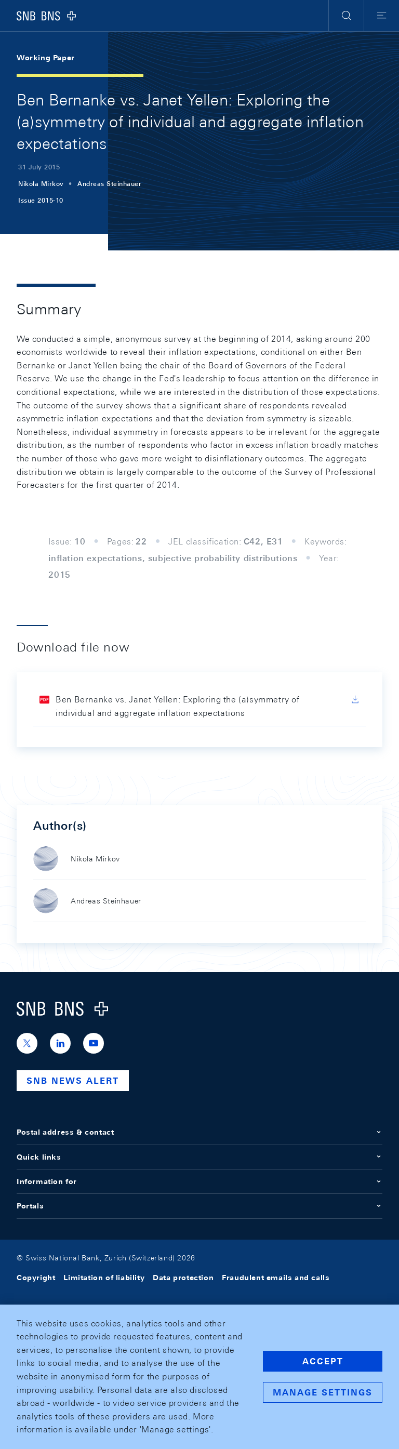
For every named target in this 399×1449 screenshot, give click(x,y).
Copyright (36, 1277)
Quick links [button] (199, 1157)
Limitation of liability (103, 1277)
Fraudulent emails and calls (275, 1277)
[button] (346, 15)
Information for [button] (199, 1181)
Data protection (183, 1277)
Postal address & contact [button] (199, 1132)
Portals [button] (199, 1206)
